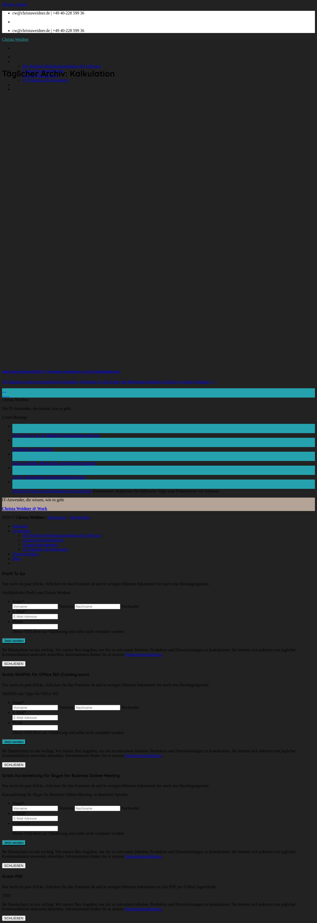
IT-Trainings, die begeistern (45, 80)
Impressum (57, 517)
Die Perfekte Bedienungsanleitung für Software (62, 66)
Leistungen (21, 61)
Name (18, 601)
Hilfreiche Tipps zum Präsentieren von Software (52, 491)
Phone (17, 621)
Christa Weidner (15, 39)
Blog (16, 89)
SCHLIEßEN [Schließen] (13, 664)
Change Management (40, 544)
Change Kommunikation (43, 540)
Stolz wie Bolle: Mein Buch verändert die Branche (54, 463)
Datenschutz (80, 517)
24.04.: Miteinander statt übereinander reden (48, 477)
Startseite (20, 57)
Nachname (130, 606)
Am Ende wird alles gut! (32, 449)
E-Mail (19, 611)
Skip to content (14, 4)
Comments (21, 823)
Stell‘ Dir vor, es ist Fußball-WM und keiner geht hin (56, 435)
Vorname (66, 606)
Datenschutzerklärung (143, 654)
